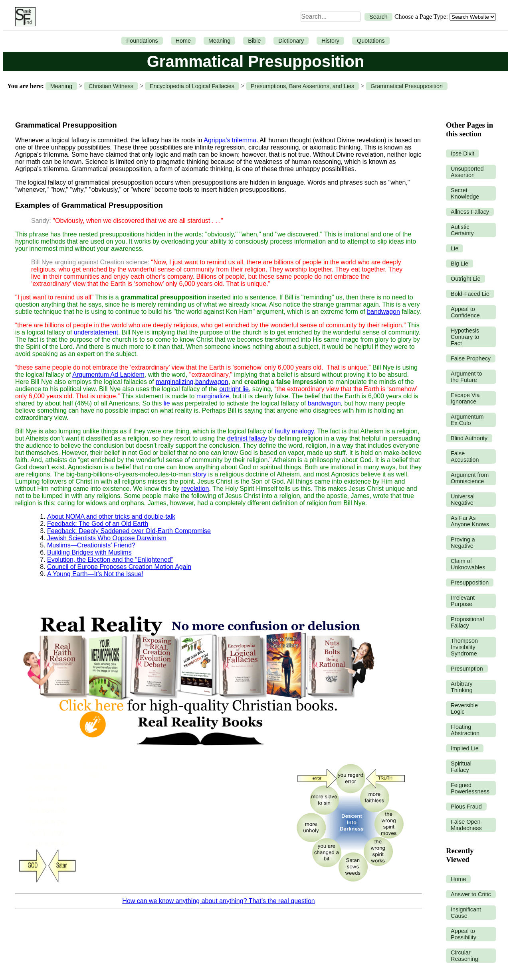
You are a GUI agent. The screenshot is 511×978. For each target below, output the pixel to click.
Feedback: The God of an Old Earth (97, 523)
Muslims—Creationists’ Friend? (91, 545)
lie (167, 403)
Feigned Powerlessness (470, 788)
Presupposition (470, 582)
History (330, 40)
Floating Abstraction (465, 730)
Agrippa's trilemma (230, 140)
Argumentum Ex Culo (467, 419)
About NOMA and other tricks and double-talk (111, 516)
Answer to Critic (471, 894)
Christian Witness (111, 86)
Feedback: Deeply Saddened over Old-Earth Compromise (129, 530)
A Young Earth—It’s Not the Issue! (95, 574)
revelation (195, 488)
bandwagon (383, 311)
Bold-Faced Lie (470, 294)
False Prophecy (471, 358)
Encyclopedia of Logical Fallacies (192, 86)
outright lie (234, 389)
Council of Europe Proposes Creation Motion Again (119, 566)
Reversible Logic (464, 708)
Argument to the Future (466, 376)
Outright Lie (465, 278)
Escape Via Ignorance (465, 398)
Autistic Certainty (462, 230)
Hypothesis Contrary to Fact (465, 336)
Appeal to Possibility (463, 934)
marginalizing (174, 381)
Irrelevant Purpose (463, 600)
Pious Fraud (466, 806)
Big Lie (459, 263)
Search (378, 17)
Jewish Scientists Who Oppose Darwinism (106, 538)
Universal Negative (463, 499)
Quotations (371, 40)
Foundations (142, 40)
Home (183, 40)
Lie (454, 248)
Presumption (467, 668)
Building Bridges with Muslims (89, 552)
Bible (254, 40)
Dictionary (291, 40)
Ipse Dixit (462, 153)
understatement (96, 332)
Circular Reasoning (464, 955)
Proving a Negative (463, 542)
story (199, 474)
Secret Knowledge (465, 193)
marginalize (212, 396)
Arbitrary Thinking (461, 687)
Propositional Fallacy (467, 622)
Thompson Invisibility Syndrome (464, 647)
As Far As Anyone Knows (470, 521)
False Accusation (465, 456)
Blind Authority (469, 438)
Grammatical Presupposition (406, 86)
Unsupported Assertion (467, 171)
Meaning (219, 40)
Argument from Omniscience (470, 478)
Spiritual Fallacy (461, 766)
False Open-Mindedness (466, 825)
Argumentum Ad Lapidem (108, 374)
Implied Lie (465, 748)
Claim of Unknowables (468, 564)
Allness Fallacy (470, 212)
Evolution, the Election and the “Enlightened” (110, 559)
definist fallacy (247, 438)
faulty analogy (294, 431)
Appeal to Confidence (465, 312)
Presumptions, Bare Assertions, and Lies (302, 86)
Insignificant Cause (466, 912)
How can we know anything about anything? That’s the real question (218, 900)
